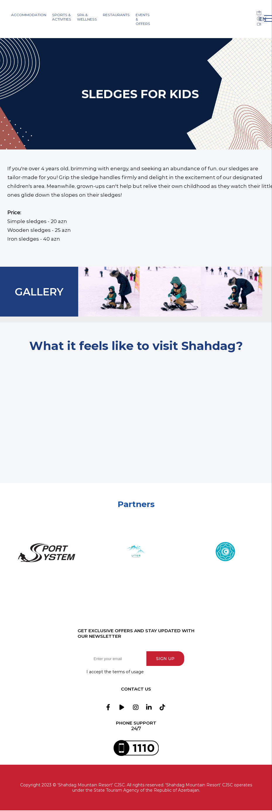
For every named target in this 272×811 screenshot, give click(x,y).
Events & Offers (143, 19)
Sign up (166, 658)
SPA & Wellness (87, 17)
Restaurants (116, 15)
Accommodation (28, 15)
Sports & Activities (61, 17)
